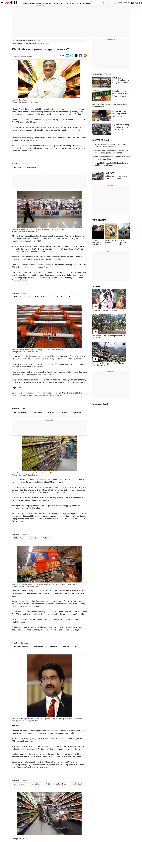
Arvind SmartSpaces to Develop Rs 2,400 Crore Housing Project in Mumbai (112, 152)
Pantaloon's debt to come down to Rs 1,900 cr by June (120, 93)
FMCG (48, 784)
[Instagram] (136, 2)
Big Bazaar (17, 167)
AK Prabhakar (59, 297)
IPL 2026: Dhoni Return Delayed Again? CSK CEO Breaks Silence (111, 146)
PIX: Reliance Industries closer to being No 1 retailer (120, 80)
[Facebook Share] (80, 56)
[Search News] (113, 3)
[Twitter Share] (76, 56)
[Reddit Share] (84, 56)
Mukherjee (46, 538)
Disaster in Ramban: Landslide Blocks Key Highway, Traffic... (108, 364)
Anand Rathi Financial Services (39, 297)
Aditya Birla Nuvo (19, 784)
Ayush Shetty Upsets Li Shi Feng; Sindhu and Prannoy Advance (111, 164)
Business (20, 44)
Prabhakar (63, 412)
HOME (26, 3)
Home (14, 44)
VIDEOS (96, 286)
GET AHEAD (77, 3)
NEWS (32, 3)
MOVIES (49, 3)
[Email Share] (67, 56)
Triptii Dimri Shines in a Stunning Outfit (108, 310)
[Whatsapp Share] (71, 56)
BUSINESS (40, 3)
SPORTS (67, 3)
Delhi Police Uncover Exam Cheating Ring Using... (116, 177)
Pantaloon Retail (77, 784)
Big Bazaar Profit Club (21, 647)
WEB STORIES (99, 220)
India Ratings (77, 412)
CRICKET (58, 3)
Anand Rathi (33, 538)
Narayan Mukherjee (20, 412)
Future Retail (53, 647)
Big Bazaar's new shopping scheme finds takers (119, 113)
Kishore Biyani (31, 167)
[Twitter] (132, 2)
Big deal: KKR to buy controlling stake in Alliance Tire (120, 127)
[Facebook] (140, 2)
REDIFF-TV (88, 3)
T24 (76, 647)
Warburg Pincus (61, 784)
